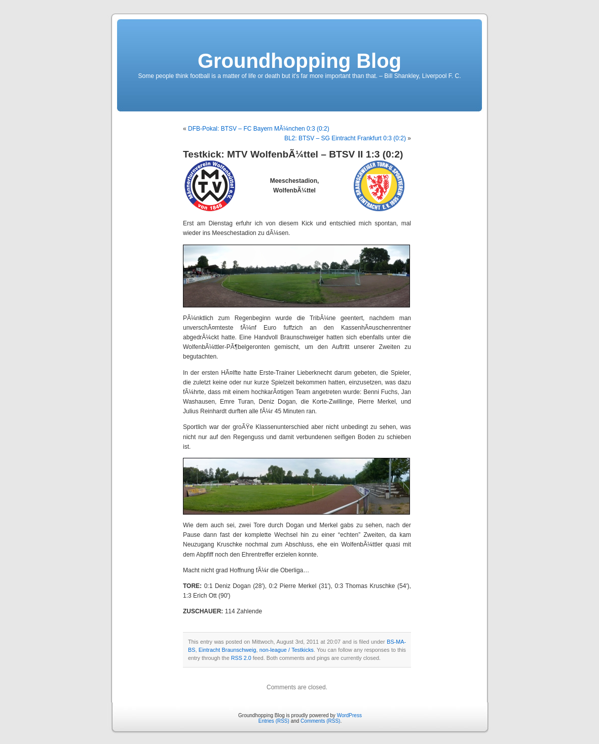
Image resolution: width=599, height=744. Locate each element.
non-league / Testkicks (286, 650)
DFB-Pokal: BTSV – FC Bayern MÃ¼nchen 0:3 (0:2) (258, 128)
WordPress (349, 715)
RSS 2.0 (241, 658)
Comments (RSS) (320, 721)
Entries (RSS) (273, 721)
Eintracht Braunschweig (227, 650)
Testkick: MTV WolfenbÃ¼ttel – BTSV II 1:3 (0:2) (293, 154)
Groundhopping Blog (299, 61)
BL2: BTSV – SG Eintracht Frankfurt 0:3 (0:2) (345, 138)
